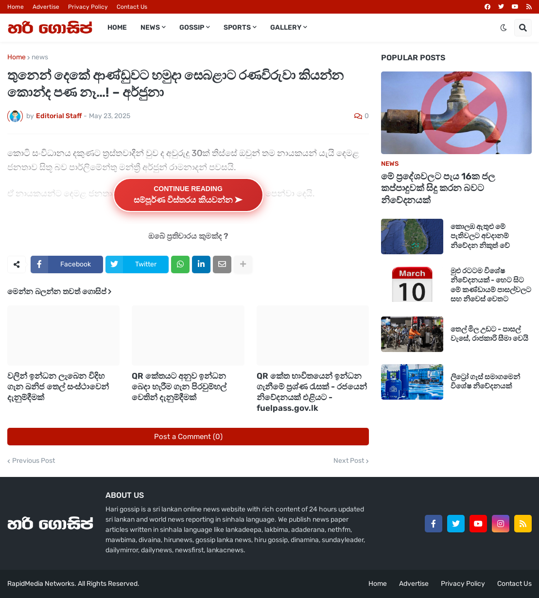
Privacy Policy (88, 6)
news (40, 57)
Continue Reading (188, 195)
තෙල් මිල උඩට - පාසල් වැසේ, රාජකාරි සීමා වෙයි (489, 334)
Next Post (348, 460)
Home (15, 6)
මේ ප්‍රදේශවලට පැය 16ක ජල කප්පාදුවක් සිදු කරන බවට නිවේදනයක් (438, 188)
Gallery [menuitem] (285, 27)
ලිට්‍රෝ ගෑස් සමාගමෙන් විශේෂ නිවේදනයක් (485, 381)
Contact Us (132, 6)
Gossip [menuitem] (191, 27)
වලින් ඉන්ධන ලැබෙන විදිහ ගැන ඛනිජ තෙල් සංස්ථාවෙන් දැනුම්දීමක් (58, 386)
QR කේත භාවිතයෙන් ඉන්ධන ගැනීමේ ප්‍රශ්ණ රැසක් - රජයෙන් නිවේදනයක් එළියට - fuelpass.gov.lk (312, 392)
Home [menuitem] (117, 27)
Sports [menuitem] (237, 27)
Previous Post (33, 460)
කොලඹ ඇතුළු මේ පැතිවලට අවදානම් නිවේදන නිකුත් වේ (480, 236)
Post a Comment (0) (188, 436)
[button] (503, 27)
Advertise (46, 6)
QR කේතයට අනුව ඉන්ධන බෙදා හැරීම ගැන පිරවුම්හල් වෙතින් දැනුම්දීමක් (179, 386)
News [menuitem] (150, 27)
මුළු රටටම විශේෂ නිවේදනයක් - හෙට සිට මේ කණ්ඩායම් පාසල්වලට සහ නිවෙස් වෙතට (491, 285)
